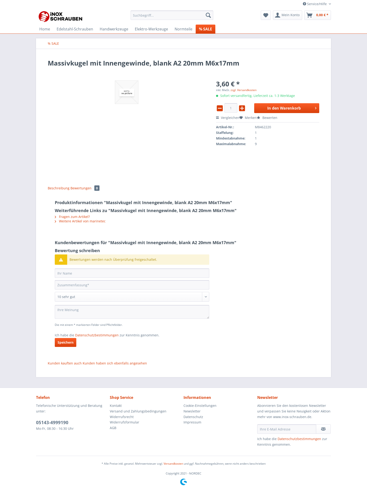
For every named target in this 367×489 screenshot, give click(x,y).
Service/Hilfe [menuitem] (315, 4)
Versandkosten (173, 464)
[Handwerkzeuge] (114, 29)
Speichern (65, 342)
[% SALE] (205, 29)
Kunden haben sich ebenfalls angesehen (115, 363)
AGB (113, 428)
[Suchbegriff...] (172, 15)
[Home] (44, 29)
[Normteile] (183, 29)
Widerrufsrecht (122, 417)
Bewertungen (84, 188)
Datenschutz (193, 417)
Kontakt (116, 405)
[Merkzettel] (266, 15)
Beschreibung (59, 188)
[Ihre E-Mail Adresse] (286, 429)
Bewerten (267, 117)
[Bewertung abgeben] (132, 297)
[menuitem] (172, 17)
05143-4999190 (52, 422)
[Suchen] (208, 15)
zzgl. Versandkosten (244, 90)
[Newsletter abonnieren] (323, 429)
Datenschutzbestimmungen (97, 335)
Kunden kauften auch (65, 363)
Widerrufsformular (124, 422)
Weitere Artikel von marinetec (80, 221)
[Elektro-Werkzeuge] (151, 29)
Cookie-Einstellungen (200, 405)
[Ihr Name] (132, 273)
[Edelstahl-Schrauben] (74, 29)
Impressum (192, 422)
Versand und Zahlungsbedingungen (138, 411)
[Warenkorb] (317, 15)
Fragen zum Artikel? (72, 216)
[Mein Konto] (287, 15)
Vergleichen (227, 117)
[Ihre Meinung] (132, 312)
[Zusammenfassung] (132, 285)
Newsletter (192, 411)
